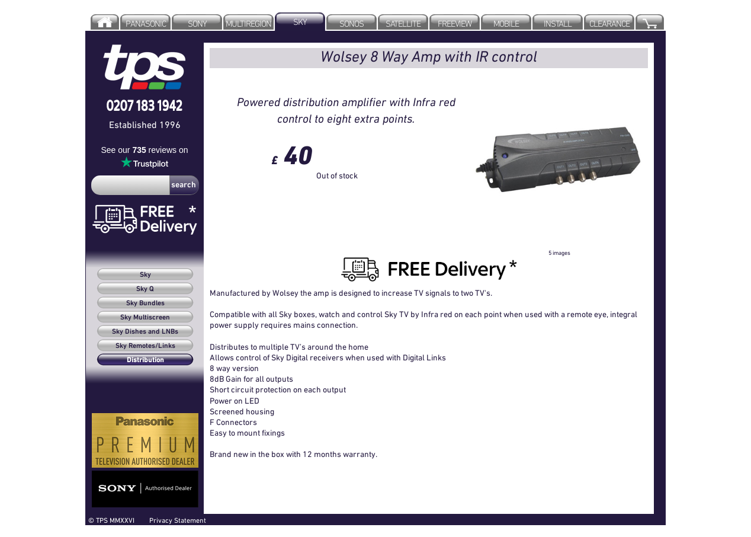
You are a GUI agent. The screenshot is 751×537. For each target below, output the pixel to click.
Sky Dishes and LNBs (145, 332)
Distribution (145, 360)
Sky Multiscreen (145, 318)
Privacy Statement (177, 520)
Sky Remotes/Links (145, 346)
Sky (145, 275)
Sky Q (145, 289)
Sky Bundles (145, 303)
